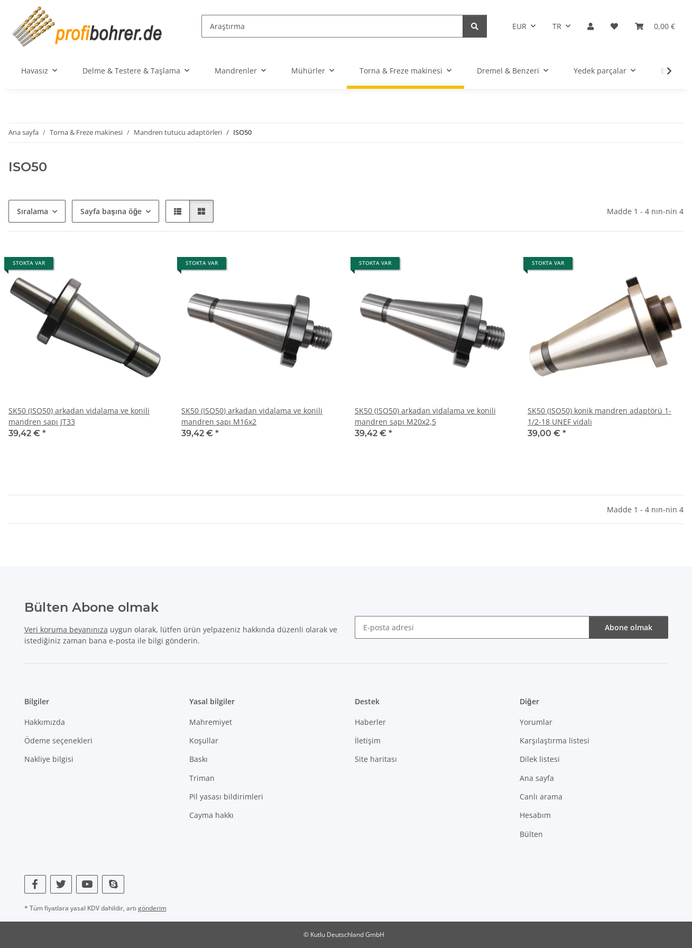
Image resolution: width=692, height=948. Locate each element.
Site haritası (376, 759)
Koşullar (203, 740)
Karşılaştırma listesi (554, 740)
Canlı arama (541, 796)
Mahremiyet (210, 722)
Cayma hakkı (211, 815)
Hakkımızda (44, 722)
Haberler (370, 722)
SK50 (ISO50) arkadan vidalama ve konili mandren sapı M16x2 (251, 416)
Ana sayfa (537, 778)
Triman (202, 778)
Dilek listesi (540, 759)
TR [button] (556, 26)
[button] (590, 26)
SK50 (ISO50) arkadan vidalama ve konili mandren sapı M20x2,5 (425, 416)
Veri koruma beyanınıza (66, 629)
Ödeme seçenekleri (58, 740)
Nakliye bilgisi (48, 759)
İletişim (368, 740)
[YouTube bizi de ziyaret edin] (87, 884)
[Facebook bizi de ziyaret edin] (35, 884)
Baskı (198, 759)
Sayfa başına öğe (111, 211)
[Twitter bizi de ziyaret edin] (61, 884)
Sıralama (32, 211)
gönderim (152, 908)
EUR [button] (519, 26)
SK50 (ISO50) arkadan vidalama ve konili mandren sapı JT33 (79, 416)
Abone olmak (628, 627)
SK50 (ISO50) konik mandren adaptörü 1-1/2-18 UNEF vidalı (599, 416)
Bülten (531, 834)
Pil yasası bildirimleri (226, 796)
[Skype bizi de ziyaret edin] (113, 884)
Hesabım (535, 815)
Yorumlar (536, 722)
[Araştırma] (332, 26)
